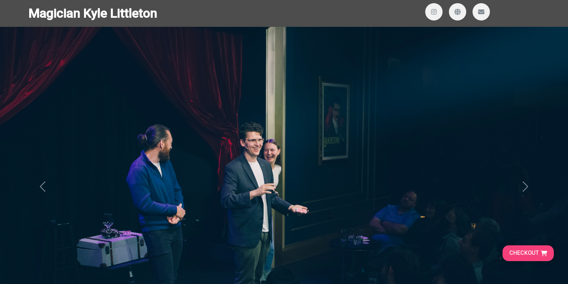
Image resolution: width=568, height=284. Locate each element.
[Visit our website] (457, 12)
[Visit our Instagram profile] (434, 12)
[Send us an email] (481, 12)
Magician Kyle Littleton (92, 13)
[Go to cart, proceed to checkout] (528, 253)
